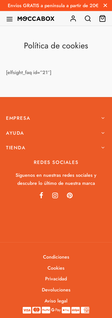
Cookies (56, 268)
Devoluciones (56, 289)
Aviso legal (56, 300)
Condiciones (56, 257)
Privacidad (56, 278)
